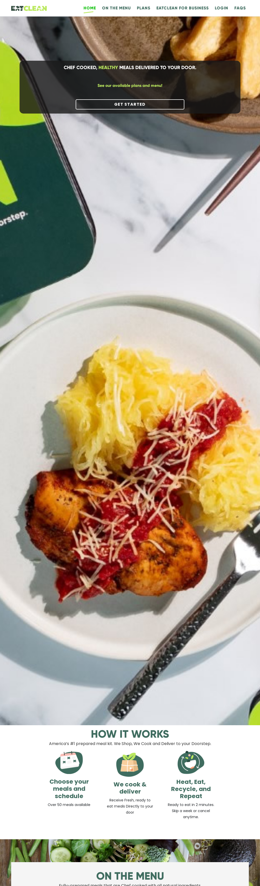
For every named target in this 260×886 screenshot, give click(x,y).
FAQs (240, 8)
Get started (129, 104)
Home (90, 8)
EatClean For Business (182, 8)
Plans (143, 8)
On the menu (116, 8)
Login (221, 8)
